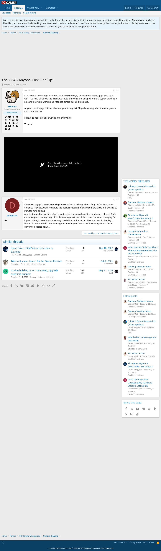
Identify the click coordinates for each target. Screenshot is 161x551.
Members (50, 8)
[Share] (113, 90)
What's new (33, 8)
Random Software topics (140, 301)
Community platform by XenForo (70, 548)
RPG (130, 198)
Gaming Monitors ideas (139, 266)
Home (7, 8)
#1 (117, 90)
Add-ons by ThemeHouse (103, 548)
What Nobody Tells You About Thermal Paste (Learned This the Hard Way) (143, 250)
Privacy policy (135, 542)
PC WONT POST (136, 279)
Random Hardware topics (140, 202)
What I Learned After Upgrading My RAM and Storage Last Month (140, 382)
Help (145, 542)
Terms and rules (119, 542)
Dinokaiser (15, 264)
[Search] (152, 8)
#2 (117, 199)
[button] (41, 8)
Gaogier (14, 277)
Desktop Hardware (37, 277)
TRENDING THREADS (136, 181)
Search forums (29, 13)
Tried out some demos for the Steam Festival (36, 261)
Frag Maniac (16, 255)
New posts (6, 13)
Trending (17, 13)
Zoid (111, 273)
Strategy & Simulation (137, 349)
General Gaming (40, 255)
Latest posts (130, 296)
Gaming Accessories (137, 243)
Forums (18, 8)
